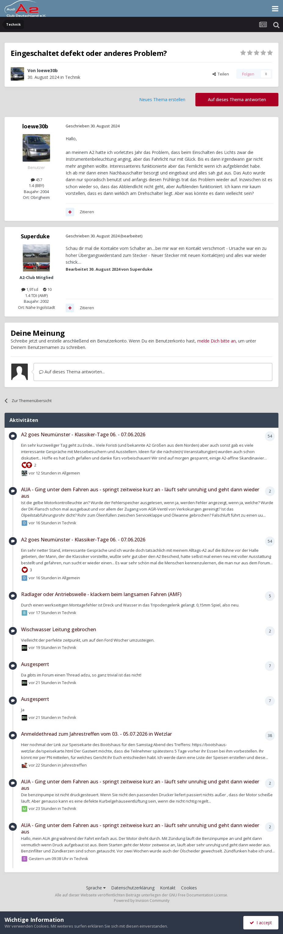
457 (36, 179)
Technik (72, 77)
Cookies (189, 888)
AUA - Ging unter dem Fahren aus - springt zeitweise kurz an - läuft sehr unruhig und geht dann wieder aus (140, 493)
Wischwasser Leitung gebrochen (58, 629)
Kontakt (168, 888)
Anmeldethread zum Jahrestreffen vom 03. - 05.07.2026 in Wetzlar (96, 734)
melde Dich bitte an (216, 341)
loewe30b (47, 70)
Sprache (96, 888)
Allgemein (71, 472)
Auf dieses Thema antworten (237, 99)
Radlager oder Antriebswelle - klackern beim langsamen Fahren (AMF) (101, 594)
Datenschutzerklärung (132, 888)
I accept (261, 922)
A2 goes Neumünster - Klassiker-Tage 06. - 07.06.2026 (83, 434)
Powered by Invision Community (141, 900)
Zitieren (87, 211)
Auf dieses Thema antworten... (72, 372)
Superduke (35, 236)
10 (47, 289)
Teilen (220, 74)
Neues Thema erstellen (162, 99)
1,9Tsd (29, 289)
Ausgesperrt (35, 664)
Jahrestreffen (74, 764)
